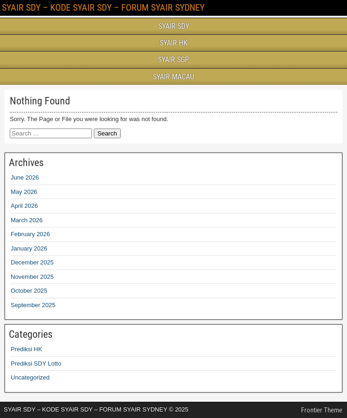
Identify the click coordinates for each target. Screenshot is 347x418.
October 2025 (29, 290)
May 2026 (24, 191)
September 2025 (33, 305)
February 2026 (30, 234)
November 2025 (32, 276)
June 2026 (25, 177)
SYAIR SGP (173, 59)
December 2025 (32, 262)
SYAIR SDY (173, 26)
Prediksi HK (26, 349)
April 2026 (24, 205)
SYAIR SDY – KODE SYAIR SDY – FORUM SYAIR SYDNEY (103, 7)
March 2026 (27, 220)
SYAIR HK (174, 43)
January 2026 (29, 248)
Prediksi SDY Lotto (36, 363)
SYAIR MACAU (173, 76)
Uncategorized (30, 377)
